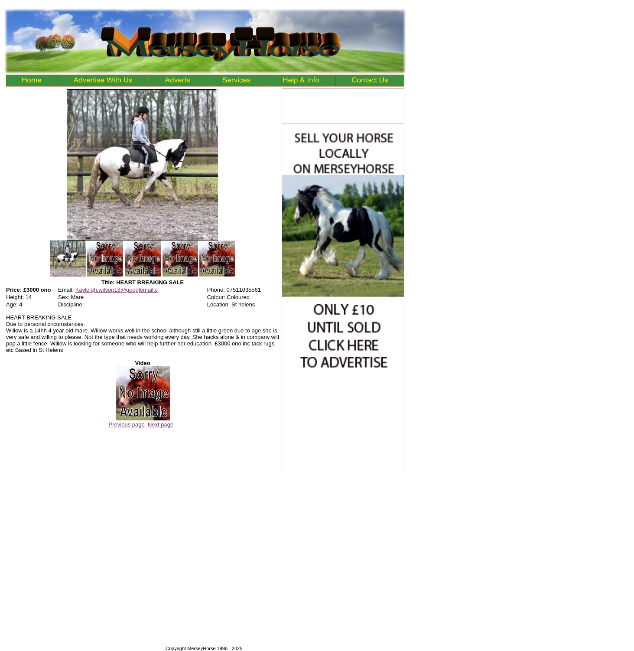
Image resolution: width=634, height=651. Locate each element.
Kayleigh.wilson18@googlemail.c (116, 289)
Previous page (127, 424)
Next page (160, 424)
